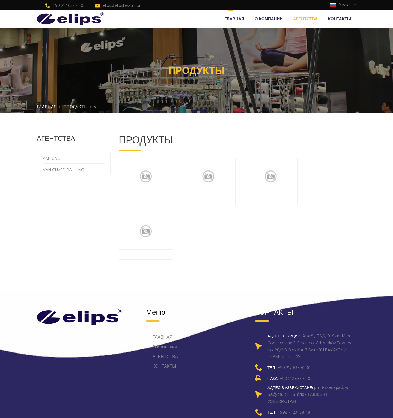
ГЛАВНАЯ (234, 19)
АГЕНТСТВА (305, 19)
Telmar (167, 408)
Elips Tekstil (124, 408)
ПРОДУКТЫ (75, 107)
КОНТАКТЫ (339, 19)
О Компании (269, 19)
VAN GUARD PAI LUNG (63, 169)
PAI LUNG (51, 158)
